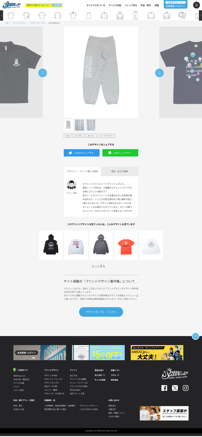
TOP (7, 23)
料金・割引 (146, 5)
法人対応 (98, 375)
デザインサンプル (38, 23)
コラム (113, 375)
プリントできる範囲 (78, 379)
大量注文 (112, 410)
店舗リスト (115, 371)
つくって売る (131, 5)
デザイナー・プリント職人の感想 (82, 171)
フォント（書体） (51, 390)
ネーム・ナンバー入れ (79, 383)
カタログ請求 (113, 417)
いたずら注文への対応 (89, 410)
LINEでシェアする (121, 153)
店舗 (157, 5)
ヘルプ (16, 387)
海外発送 (114, 380)
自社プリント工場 (77, 394)
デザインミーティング (53, 379)
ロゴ (67, 136)
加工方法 (73, 376)
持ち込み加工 (75, 390)
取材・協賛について (116, 413)
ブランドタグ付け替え (79, 387)
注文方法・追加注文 (21, 380)
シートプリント (106, 136)
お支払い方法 (18, 410)
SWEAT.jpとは (19, 376)
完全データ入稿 (50, 387)
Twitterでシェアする (84, 153)
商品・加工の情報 (119, 171)
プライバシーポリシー (89, 406)
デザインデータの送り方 (54, 394)
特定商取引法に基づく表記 (55, 410)
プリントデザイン (19, 23)
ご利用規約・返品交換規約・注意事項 (59, 406)
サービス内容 (115, 5)
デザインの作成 (50, 376)
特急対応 (112, 406)
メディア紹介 (18, 390)
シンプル (78, 136)
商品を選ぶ (99, 371)
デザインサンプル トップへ (101, 312)
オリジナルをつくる (96, 5)
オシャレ (91, 136)
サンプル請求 (100, 380)
